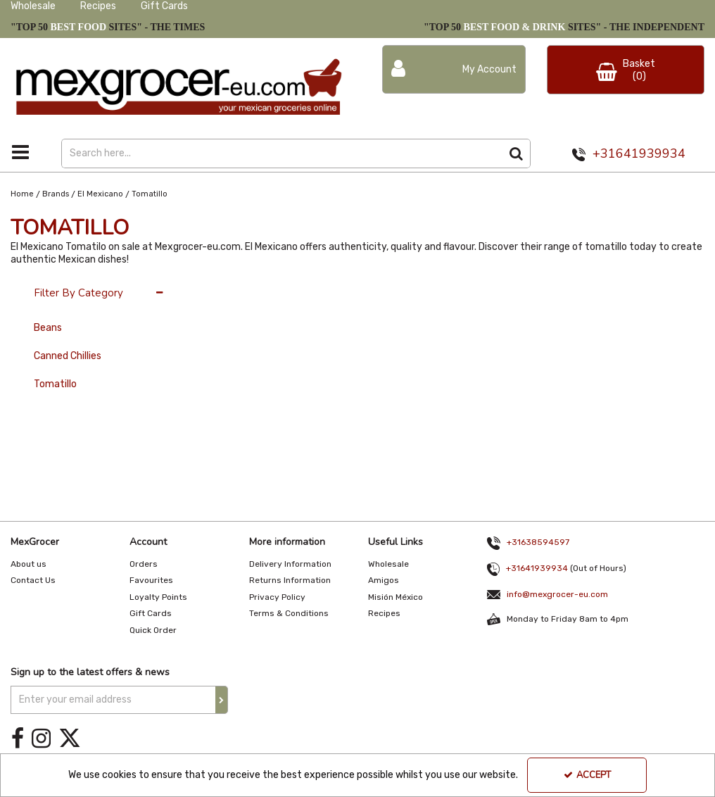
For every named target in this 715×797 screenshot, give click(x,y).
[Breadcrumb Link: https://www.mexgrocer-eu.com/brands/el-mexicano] (100, 194)
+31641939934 (639, 153)
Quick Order (153, 630)
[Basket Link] (626, 70)
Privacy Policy (277, 597)
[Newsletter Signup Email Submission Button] (221, 700)
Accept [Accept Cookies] (587, 775)
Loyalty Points (158, 597)
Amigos (383, 580)
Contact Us (33, 580)
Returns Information (290, 580)
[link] (18, 739)
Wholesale (33, 6)
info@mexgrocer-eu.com (557, 594)
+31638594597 (538, 542)
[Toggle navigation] (20, 152)
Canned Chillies (67, 356)
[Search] (281, 153)
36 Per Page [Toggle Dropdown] (222, 286)
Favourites (151, 580)
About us (28, 564)
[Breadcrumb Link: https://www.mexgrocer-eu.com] (22, 194)
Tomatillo (55, 384)
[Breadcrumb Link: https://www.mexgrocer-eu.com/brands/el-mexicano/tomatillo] (149, 194)
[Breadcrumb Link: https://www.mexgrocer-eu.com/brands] (55, 194)
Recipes (98, 6)
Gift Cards (164, 6)
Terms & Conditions (289, 613)
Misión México (395, 597)
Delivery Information (290, 564)
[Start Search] (516, 153)
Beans (48, 328)
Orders (143, 564)
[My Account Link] (454, 69)
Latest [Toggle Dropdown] (285, 286)
